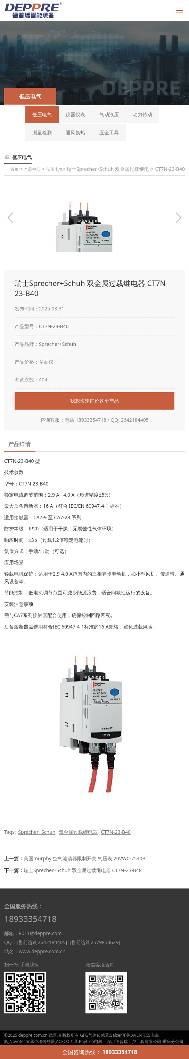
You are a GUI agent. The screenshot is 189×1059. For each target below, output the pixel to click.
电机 (19, 573)
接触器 (21, 517)
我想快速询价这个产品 (94, 400)
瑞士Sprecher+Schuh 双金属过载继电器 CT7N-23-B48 (83, 870)
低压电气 (54, 169)
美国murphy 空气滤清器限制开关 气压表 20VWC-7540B (85, 858)
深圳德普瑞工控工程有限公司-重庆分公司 (145, 1041)
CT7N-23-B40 (53, 326)
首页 (14, 169)
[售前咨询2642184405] (42, 942)
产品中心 (32, 169)
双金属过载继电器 (78, 832)
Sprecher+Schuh (57, 344)
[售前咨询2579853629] (94, 942)
